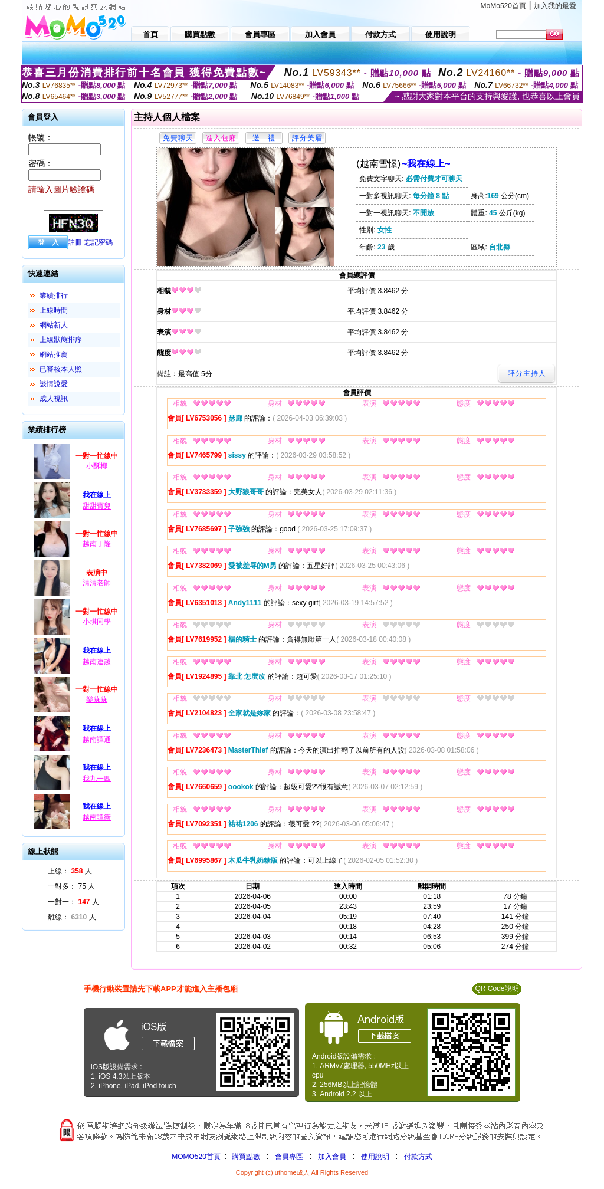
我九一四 (97, 778)
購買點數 (245, 1156)
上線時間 (54, 310)
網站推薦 (54, 354)
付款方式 (418, 1156)
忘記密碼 (98, 242)
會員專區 (289, 1156)
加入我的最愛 (555, 6)
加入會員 (332, 1156)
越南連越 (97, 662)
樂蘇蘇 (96, 699)
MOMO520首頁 (196, 1156)
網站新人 (54, 325)
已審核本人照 (61, 369)
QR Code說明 (496, 988)
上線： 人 (70, 871)
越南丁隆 (97, 544)
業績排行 (54, 295)
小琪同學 (97, 622)
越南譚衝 (97, 817)
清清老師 (97, 583)
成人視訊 (54, 399)
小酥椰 (96, 466)
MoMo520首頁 (503, 6)
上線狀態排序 (61, 340)
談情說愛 (54, 384)
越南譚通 (97, 739)
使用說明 (375, 1156)
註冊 (75, 242)
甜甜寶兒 (97, 506)
